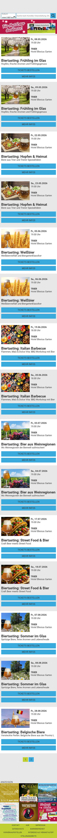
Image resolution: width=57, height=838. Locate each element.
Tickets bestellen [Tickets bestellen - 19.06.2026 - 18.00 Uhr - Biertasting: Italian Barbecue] (29, 358)
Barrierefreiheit (37, 829)
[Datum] (8, 15)
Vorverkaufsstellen (12, 832)
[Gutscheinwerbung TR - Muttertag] (28, 26)
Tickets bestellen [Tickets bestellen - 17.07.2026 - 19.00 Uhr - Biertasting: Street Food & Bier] (29, 549)
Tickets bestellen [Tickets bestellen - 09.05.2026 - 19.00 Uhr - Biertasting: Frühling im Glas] (29, 118)
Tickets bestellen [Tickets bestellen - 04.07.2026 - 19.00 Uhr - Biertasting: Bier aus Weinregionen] (29, 501)
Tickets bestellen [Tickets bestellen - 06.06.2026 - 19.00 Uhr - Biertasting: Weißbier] (29, 310)
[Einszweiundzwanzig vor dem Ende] (28, 811)
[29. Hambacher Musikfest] (9, 792)
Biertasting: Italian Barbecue (23, 348)
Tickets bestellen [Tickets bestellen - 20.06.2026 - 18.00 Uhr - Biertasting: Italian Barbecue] (29, 406)
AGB (27, 825)
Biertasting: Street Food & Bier (25, 540)
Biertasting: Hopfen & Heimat (24, 156)
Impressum (40, 825)
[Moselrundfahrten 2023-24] (47, 792)
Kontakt (16, 825)
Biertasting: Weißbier (17, 252)
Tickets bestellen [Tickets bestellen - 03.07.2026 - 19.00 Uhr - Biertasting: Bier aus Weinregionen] (29, 453)
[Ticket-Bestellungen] (27, 6)
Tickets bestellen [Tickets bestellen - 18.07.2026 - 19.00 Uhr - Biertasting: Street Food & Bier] (29, 597)
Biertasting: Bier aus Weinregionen (28, 444)
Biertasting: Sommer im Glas (23, 636)
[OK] (53, 15)
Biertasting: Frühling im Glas (23, 60)
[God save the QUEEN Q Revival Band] (28, 792)
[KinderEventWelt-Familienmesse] (9, 811)
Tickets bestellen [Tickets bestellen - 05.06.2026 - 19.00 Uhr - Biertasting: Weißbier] (29, 262)
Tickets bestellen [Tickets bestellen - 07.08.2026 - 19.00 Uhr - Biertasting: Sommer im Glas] (29, 645)
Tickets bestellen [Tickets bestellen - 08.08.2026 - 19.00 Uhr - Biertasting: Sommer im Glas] (29, 693)
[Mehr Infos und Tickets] (15, 46)
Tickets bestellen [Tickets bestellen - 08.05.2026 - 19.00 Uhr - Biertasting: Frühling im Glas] (29, 70)
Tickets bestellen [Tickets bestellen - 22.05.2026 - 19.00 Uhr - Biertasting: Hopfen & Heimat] (29, 166)
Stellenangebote (28, 836)
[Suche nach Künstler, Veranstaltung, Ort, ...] (33, 15)
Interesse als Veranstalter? (41, 832)
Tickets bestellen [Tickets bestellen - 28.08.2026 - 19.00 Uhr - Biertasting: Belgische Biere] (29, 741)
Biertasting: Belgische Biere (23, 732)
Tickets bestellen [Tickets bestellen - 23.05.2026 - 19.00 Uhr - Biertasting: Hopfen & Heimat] (29, 214)
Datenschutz (18, 829)
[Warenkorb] (42, 6)
